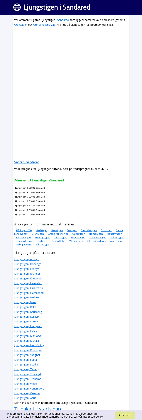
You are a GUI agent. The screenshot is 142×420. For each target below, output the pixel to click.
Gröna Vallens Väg (44, 24)
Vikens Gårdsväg (96, 241)
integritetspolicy (93, 416)
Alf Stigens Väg (24, 230)
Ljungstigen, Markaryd (28, 336)
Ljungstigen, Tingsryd (27, 374)
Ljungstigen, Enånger (27, 273)
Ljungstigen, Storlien (26, 364)
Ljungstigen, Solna (25, 359)
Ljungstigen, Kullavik (26, 316)
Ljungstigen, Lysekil (26, 331)
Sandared (63, 20)
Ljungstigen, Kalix (25, 307)
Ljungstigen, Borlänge (27, 264)
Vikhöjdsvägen (24, 244)
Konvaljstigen (42, 237)
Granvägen (20, 24)
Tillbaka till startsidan (37, 408)
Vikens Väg (116, 241)
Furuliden (106, 230)
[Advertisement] (71, 56)
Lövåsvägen (60, 237)
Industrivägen (114, 233)
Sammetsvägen (97, 237)
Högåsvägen (96, 233)
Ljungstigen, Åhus (25, 398)
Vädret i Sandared (26, 162)
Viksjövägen (43, 244)
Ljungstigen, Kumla (26, 321)
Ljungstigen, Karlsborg (28, 312)
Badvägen (41, 230)
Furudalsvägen (89, 230)
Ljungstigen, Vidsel (25, 383)
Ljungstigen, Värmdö (27, 393)
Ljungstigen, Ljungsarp (28, 326)
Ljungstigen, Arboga (26, 259)
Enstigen (72, 230)
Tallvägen (43, 241)
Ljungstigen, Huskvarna (28, 288)
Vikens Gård (76, 241)
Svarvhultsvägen (25, 241)
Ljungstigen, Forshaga (28, 278)
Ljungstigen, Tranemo (27, 379)
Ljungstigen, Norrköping (29, 345)
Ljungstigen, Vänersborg (29, 388)
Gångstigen (78, 233)
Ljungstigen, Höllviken (27, 297)
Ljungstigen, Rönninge (28, 350)
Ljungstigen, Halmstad (28, 283)
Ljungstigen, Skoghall (27, 355)
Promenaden (78, 237)
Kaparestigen (23, 237)
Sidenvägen (117, 237)
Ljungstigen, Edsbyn (26, 269)
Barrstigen (57, 230)
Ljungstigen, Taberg (26, 369)
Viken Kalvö (59, 241)
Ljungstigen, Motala (26, 340)
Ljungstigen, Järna (25, 302)
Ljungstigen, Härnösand (29, 293)
